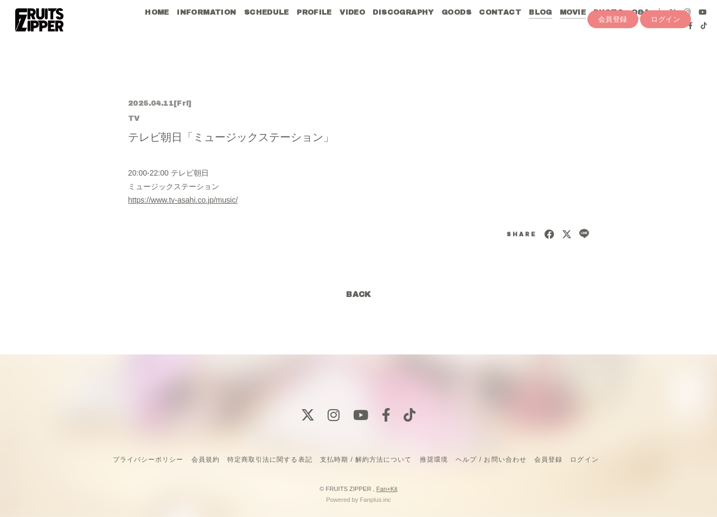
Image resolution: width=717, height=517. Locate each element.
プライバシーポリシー (148, 459)
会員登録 (613, 63)
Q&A (639, 31)
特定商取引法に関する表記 (269, 459)
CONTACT (499, 31)
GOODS (456, 31)
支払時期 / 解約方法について (366, 459)
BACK (358, 294)
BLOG (540, 31)
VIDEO (351, 31)
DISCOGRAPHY (402, 31)
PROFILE (313, 31)
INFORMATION (205, 31)
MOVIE (572, 31)
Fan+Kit (387, 489)
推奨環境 (434, 459)
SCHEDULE (265, 31)
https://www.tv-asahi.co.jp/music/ (183, 200)
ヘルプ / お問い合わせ (491, 459)
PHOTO (608, 31)
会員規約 (205, 459)
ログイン (665, 63)
